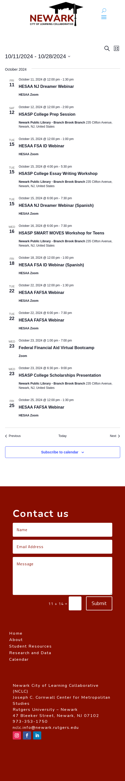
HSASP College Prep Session (47, 114)
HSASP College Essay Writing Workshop (58, 173)
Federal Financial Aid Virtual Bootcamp (56, 348)
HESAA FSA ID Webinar (41, 146)
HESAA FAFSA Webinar (41, 292)
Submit (99, 603)
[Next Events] (115, 436)
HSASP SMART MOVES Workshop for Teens (61, 233)
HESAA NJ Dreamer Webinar (46, 86)
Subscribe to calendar (59, 452)
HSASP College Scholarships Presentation (60, 375)
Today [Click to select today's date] (62, 436)
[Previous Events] (13, 436)
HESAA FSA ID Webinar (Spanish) (51, 265)
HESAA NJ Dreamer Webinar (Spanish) (56, 205)
